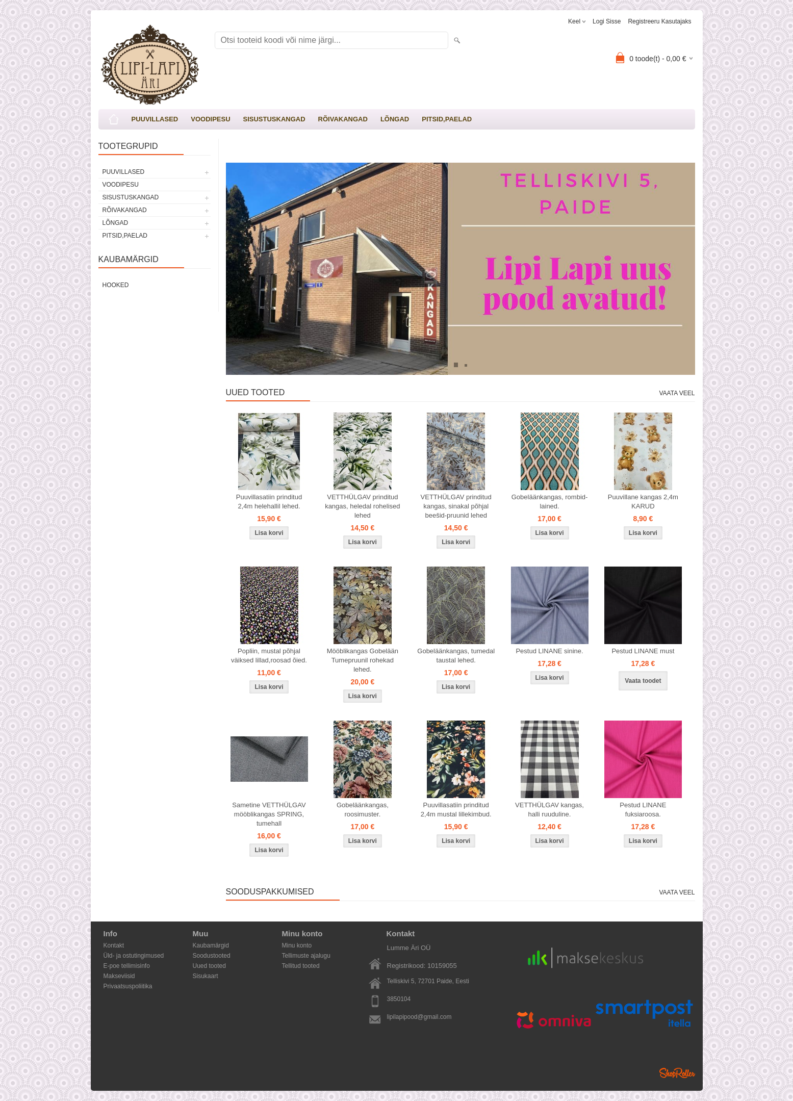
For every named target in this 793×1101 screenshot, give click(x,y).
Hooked (116, 285)
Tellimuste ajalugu (306, 955)
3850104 (399, 999)
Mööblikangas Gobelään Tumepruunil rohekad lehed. (362, 660)
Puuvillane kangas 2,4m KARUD (643, 501)
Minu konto (297, 945)
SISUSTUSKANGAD (274, 119)
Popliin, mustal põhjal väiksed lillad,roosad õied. (269, 655)
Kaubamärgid (211, 945)
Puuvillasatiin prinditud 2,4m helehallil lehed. (269, 501)
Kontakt (114, 945)
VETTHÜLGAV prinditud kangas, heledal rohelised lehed (362, 506)
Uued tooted (209, 965)
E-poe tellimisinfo (127, 965)
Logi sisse (607, 21)
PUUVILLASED (155, 119)
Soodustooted (212, 955)
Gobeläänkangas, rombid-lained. (549, 501)
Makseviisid (119, 976)
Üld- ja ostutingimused (134, 955)
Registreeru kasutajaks (659, 21)
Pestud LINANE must (642, 651)
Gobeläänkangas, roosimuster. (363, 809)
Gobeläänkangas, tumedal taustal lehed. (456, 655)
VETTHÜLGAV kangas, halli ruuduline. (549, 809)
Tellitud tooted (301, 965)
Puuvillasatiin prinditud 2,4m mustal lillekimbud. (456, 809)
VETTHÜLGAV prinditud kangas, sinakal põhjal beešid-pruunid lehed (456, 506)
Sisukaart (205, 976)
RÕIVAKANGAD (343, 119)
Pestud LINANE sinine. (549, 651)
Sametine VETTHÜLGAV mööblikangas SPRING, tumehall (268, 814)
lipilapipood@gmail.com (419, 1016)
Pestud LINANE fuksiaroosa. (643, 809)
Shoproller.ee (677, 1073)
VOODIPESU (210, 119)
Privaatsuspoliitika (128, 986)
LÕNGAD (394, 119)
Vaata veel (677, 393)
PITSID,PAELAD (447, 119)
